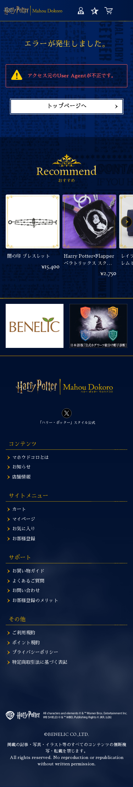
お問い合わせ (26, 590)
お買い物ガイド (28, 571)
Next (126, 222)
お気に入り (94, 11)
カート (108, 11)
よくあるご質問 (28, 581)
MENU (123, 10)
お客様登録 (23, 538)
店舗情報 (21, 477)
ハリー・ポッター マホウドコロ (33, 11)
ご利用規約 (23, 632)
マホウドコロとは (30, 457)
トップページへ (67, 106)
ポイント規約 (26, 642)
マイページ (80, 11)
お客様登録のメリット (35, 600)
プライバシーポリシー (35, 652)
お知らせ (21, 467)
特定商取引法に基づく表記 (39, 662)
